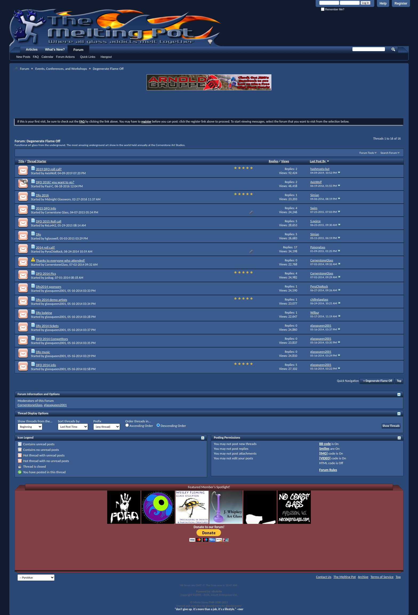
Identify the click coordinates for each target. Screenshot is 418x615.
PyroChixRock (54, 251)
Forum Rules (328, 470)
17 (295, 247)
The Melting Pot (344, 577)
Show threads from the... (35, 421)
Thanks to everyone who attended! (60, 260)
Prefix (97, 421)
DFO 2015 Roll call (48, 221)
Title (21, 161)
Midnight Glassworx (58, 199)
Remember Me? (332, 9)
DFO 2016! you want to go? (55, 182)
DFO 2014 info (46, 365)
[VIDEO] (325, 458)
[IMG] (323, 453)
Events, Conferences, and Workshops (61, 69)
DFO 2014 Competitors (52, 339)
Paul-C (49, 186)
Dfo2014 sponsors (48, 287)
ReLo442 (50, 225)
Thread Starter (36, 161)
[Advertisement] (209, 105)
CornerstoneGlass (56, 264)
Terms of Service (382, 577)
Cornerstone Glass (57, 212)
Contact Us (323, 577)
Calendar (48, 56)
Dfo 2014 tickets (47, 326)
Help (383, 3)
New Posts (23, 56)
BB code (325, 444)
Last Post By (320, 161)
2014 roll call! (45, 247)
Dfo (38, 234)
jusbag (49, 278)
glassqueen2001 (55, 291)
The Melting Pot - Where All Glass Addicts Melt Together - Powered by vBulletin (115, 27)
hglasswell (51, 238)
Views (285, 161)
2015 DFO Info (46, 208)
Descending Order (171, 425)
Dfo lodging (44, 313)
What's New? (55, 49)
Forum (78, 50)
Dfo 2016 (42, 195)
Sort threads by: (69, 421)
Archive (363, 577)
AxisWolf (50, 173)
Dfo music (43, 352)
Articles (32, 49)
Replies (273, 161)
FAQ (36, 56)
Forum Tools (367, 153)
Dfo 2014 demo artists (51, 300)
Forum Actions (65, 56)
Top (399, 381)
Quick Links (87, 56)
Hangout (106, 56)
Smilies (324, 449)
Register (401, 3)
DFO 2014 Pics (46, 274)
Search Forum (389, 153)
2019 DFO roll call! (49, 169)
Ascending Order (139, 425)
